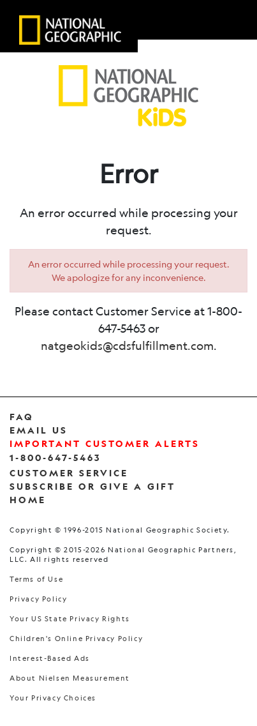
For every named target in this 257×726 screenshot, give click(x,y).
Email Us (39, 430)
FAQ (22, 417)
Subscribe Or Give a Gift (92, 486)
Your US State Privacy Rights (70, 619)
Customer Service (69, 473)
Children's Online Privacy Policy (76, 639)
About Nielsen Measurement (70, 678)
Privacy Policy (38, 599)
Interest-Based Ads (50, 658)
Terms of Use (36, 579)
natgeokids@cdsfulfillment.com (127, 345)
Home (28, 500)
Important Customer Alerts (105, 443)
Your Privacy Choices (53, 698)
